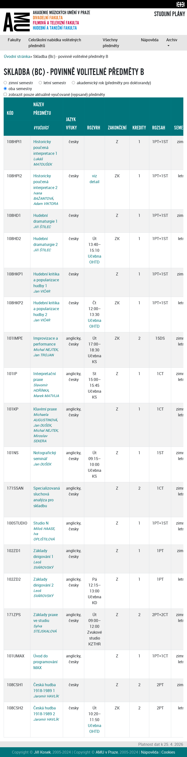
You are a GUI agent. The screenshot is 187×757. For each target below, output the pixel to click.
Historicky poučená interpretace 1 (45, 147)
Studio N (40, 523)
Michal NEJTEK (45, 349)
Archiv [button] (171, 39)
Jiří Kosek (42, 752)
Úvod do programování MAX (45, 661)
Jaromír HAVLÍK (46, 696)
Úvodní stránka (17, 56)
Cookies (168, 752)
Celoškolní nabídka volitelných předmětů (54, 42)
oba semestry (20, 88)
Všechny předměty (111, 42)
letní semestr (55, 82)
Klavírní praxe (45, 409)
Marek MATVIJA (46, 395)
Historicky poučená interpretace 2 (45, 181)
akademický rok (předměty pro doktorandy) (114, 82)
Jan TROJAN (43, 355)
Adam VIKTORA (45, 203)
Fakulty (14, 39)
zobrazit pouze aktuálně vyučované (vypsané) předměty (57, 94)
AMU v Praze (107, 752)
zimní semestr (21, 82)
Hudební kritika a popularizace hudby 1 (46, 279)
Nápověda (150, 39)
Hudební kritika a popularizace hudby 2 (46, 308)
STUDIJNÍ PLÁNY (169, 14)
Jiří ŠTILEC (42, 226)
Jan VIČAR (41, 291)
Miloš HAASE (43, 528)
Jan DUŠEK (42, 425)
